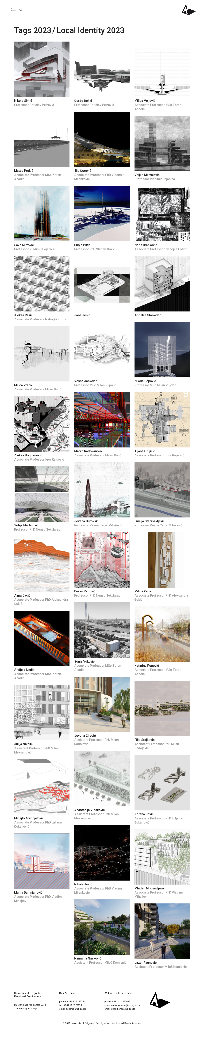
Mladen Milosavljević (150, 888)
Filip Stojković (144, 740)
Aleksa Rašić (23, 315)
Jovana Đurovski (86, 521)
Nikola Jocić (83, 884)
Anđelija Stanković (148, 315)
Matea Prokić (23, 171)
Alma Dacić (22, 595)
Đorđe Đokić (83, 101)
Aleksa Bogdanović (28, 455)
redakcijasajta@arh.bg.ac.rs (125, 1005)
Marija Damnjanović (28, 892)
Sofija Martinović (26, 525)
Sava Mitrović (24, 245)
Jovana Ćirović (85, 736)
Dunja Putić (82, 245)
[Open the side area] (14, 9)
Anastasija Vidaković (89, 810)
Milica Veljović (145, 101)
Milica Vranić (23, 385)
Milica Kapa (143, 591)
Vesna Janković (85, 381)
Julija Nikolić (23, 744)
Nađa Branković (146, 245)
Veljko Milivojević (147, 175)
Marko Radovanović (88, 451)
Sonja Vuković (84, 661)
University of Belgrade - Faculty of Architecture (95, 1023)
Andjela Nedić (24, 670)
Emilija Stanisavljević (150, 521)
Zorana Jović (144, 814)
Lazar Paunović (146, 962)
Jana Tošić (82, 315)
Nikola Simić (23, 101)
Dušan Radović (84, 591)
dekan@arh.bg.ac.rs (76, 1008)
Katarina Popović (147, 666)
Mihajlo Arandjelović (29, 818)
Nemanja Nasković (87, 958)
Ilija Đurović (82, 171)
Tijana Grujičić (145, 451)
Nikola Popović (145, 381)
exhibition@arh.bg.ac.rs (123, 1008)
